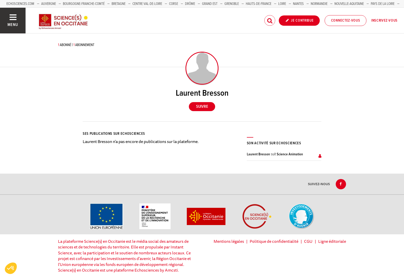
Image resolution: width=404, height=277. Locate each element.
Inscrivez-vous (384, 20)
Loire (282, 4)
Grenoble (232, 4)
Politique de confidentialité (274, 241)
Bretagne (118, 4)
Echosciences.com (20, 4)
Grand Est (209, 4)
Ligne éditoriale (332, 241)
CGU (308, 241)
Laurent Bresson (258, 154)
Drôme (190, 4)
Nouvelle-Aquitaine (349, 4)
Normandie (319, 4)
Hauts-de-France (258, 4)
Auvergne (48, 4)
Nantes (298, 4)
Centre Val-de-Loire (147, 4)
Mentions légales (229, 241)
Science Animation (290, 154)
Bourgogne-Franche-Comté (84, 4)
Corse (173, 4)
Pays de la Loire (382, 4)
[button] (11, 268)
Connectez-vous (345, 20)
